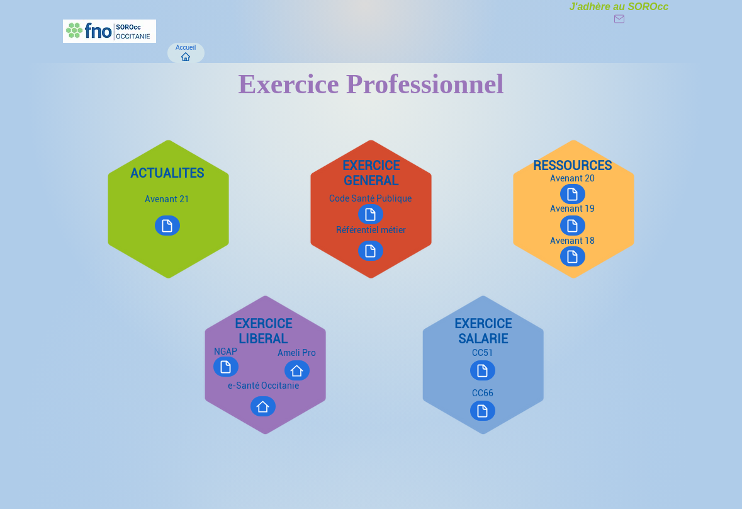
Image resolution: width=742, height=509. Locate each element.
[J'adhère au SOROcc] (619, 13)
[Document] (572, 225)
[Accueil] (186, 53)
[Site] (297, 370)
